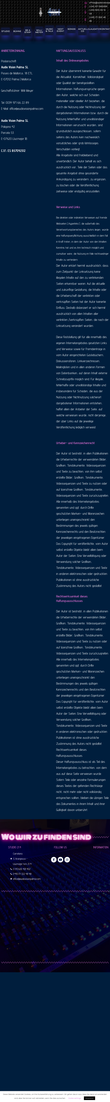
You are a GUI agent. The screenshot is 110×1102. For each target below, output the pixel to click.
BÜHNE (17, 37)
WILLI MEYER (39, 37)
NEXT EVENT (60, 35)
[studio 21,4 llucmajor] (55, 932)
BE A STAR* (27, 37)
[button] (100, 858)
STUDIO (5, 37)
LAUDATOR (95, 34)
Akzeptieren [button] (89, 1098)
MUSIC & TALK (49, 35)
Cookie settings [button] (74, 1098)
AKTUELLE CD (83, 35)
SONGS (71, 34)
